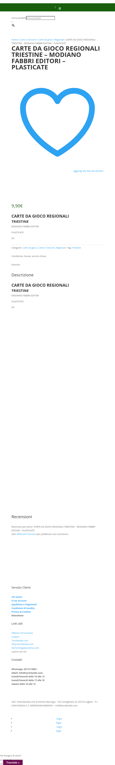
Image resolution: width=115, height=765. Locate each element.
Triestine (76, 247)
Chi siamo (16, 596)
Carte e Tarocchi (28, 39)
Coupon (15, 636)
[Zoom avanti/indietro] (1, 760)
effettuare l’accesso (26, 534)
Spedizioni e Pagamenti (24, 604)
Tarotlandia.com (19, 640)
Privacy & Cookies (21, 611)
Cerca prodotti (18, 17)
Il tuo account (19, 600)
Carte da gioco (45, 39)
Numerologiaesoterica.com (25, 647)
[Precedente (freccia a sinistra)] (1, 763)
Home (14, 39)
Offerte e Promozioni (22, 633)
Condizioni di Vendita (23, 608)
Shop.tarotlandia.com (22, 644)
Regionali (59, 39)
